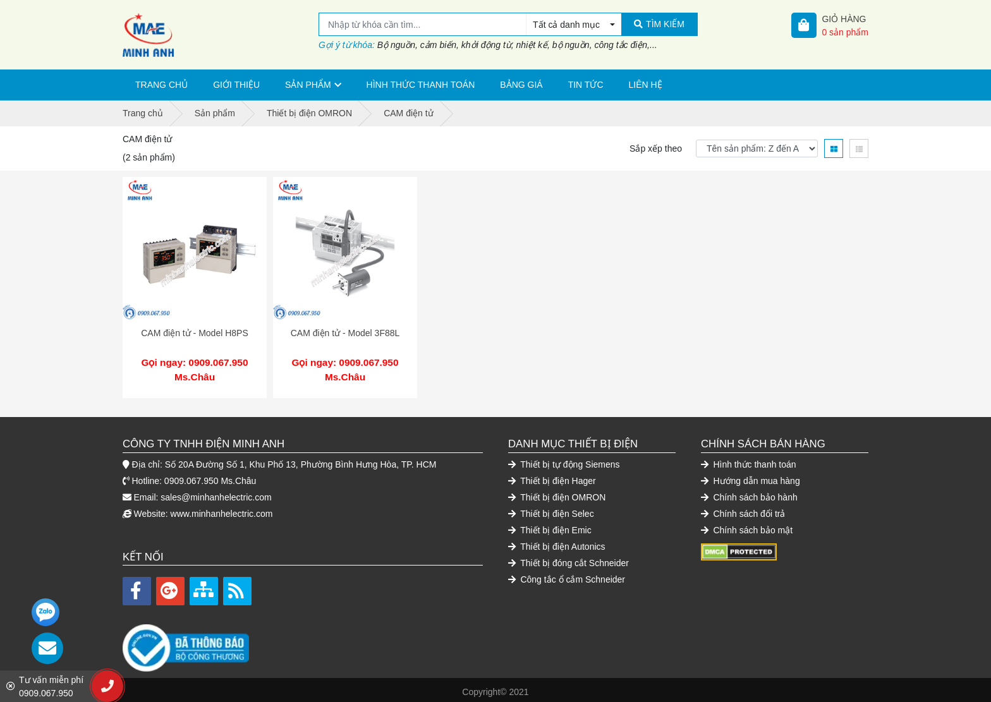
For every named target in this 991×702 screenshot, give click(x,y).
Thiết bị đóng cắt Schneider (568, 559)
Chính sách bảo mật (747, 526)
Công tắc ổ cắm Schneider (566, 575)
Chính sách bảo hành (749, 493)
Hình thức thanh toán (421, 85)
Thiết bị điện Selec (551, 509)
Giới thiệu (236, 85)
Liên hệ (645, 85)
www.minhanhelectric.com (222, 509)
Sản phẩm (308, 85)
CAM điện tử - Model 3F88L (345, 333)
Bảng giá (521, 85)
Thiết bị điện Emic (550, 526)
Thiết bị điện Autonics (556, 542)
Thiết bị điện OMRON (556, 493)
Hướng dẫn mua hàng (750, 476)
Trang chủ (161, 85)
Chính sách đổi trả (743, 509)
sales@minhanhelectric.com (216, 493)
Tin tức (586, 85)
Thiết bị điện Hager (552, 476)
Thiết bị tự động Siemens (564, 460)
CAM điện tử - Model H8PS (194, 333)
